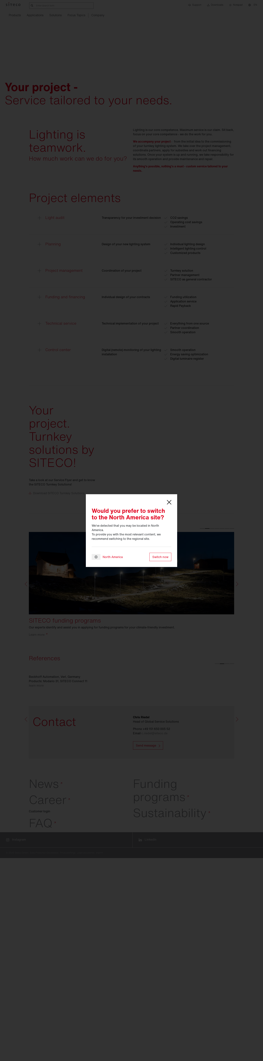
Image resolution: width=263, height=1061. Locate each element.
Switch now (160, 557)
